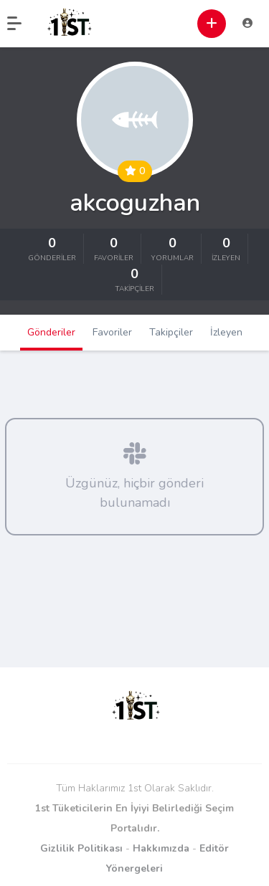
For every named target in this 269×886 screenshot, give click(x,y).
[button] (21, 23)
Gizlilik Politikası (81, 848)
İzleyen (226, 332)
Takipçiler (171, 332)
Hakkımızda (161, 848)
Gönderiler (51, 332)
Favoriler (112, 332)
